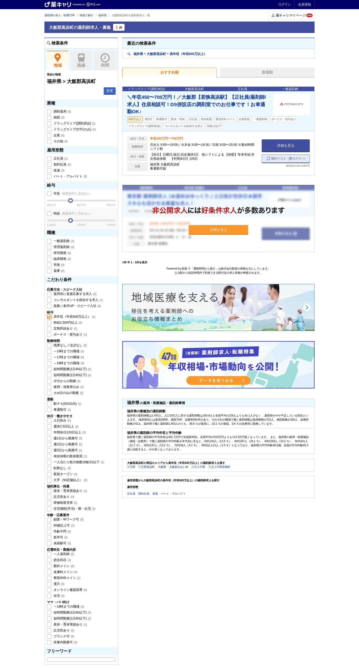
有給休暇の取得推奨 (70, 456)
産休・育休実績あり (70, 491)
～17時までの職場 (68, 357)
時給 (72, 213)
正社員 (60, 158)
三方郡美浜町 (146, 466)
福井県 (102, 15)
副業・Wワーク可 (68, 519)
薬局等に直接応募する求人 (75, 294)
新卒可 (60, 537)
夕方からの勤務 (67, 381)
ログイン (284, 4)
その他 (60, 141)
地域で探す (86, 15)
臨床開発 (62, 259)
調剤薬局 (62, 111)
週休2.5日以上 (66, 426)
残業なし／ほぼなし (70, 345)
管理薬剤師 (63, 247)
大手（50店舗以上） (70, 480)
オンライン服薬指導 (70, 590)
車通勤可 (62, 409)
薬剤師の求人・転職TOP (59, 15)
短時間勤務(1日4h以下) (72, 369)
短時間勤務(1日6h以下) (72, 375)
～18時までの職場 (68, 363)
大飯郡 (162, 466)
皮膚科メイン (65, 572)
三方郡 (131, 466)
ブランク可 (63, 636)
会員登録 (304, 4)
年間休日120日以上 (69, 432)
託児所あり (63, 496)
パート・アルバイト (70, 176)
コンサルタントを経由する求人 (78, 300)
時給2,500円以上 (67, 322)
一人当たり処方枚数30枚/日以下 (78, 462)
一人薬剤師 (63, 554)
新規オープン (65, 474)
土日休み (62, 420)
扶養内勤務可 (65, 642)
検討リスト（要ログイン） (289, 158)
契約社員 (62, 164)
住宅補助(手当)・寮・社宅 (74, 508)
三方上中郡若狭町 (219, 466)
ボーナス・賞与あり (70, 334)
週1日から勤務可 (67, 438)
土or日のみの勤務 (68, 393)
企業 (59, 135)
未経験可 (62, 543)
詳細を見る (285, 145)
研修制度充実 (65, 502)
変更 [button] (109, 91)
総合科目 (62, 560)
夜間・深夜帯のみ (68, 387)
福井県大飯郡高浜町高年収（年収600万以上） (167, 53)
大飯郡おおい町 (178, 466)
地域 (57, 60)
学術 (59, 265)
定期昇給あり (65, 328)
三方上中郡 (198, 466)
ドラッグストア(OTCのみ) (74, 129)
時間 (105, 60)
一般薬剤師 (63, 241)
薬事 (59, 271)
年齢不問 (62, 531)
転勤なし (62, 468)
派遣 (59, 170)
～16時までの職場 (68, 351)
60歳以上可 (63, 525)
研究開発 (62, 253)
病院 (59, 117)
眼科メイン (63, 566)
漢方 (59, 584)
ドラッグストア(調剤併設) (74, 123)
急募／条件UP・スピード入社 (77, 306)
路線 (81, 60)
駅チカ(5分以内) (67, 403)
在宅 (59, 595)
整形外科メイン (67, 578)
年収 (72, 193)
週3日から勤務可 (67, 450)
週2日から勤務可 (67, 444)
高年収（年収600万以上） (74, 316)
